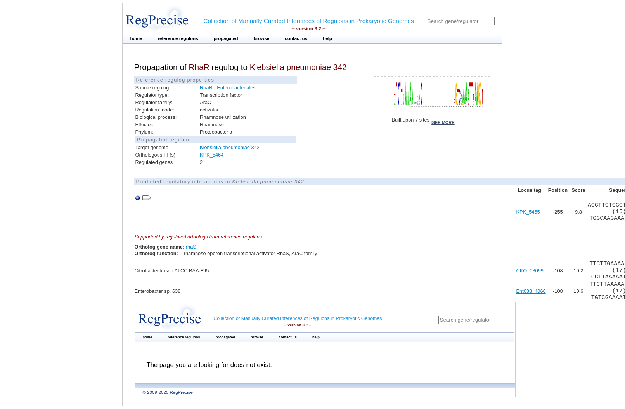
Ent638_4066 (531, 291)
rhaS (191, 247)
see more (443, 122)
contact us (296, 38)
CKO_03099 (530, 270)
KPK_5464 (211, 155)
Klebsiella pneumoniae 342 (230, 147)
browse (262, 38)
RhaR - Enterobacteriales (228, 88)
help (327, 38)
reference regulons (178, 38)
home (136, 38)
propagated (226, 38)
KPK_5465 (528, 212)
